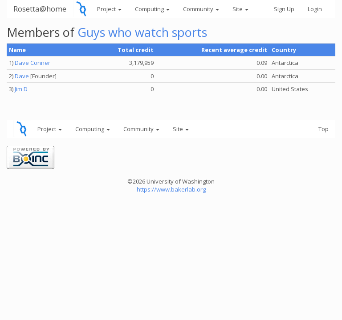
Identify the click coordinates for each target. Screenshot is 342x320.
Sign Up (284, 9)
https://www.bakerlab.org (171, 189)
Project (109, 9)
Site (240, 9)
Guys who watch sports (142, 32)
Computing (152, 9)
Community (201, 9)
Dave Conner (32, 63)
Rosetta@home (39, 9)
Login (315, 9)
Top (323, 129)
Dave (22, 76)
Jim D (21, 89)
